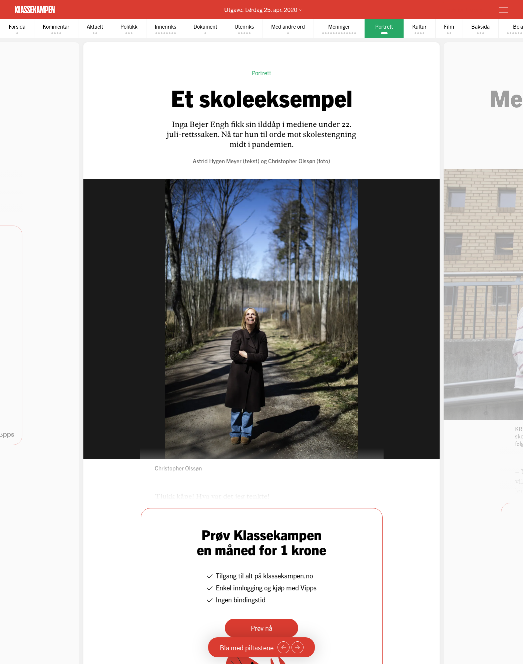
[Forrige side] (284, 647)
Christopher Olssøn (291, 160)
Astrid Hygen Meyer (217, 160)
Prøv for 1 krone (464, 9)
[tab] (17, 28)
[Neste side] (298, 647)
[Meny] (503, 9)
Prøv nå (261, 628)
